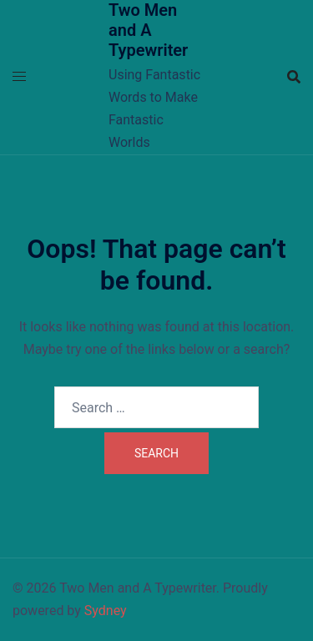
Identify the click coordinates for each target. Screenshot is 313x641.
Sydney (105, 610)
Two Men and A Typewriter (148, 30)
